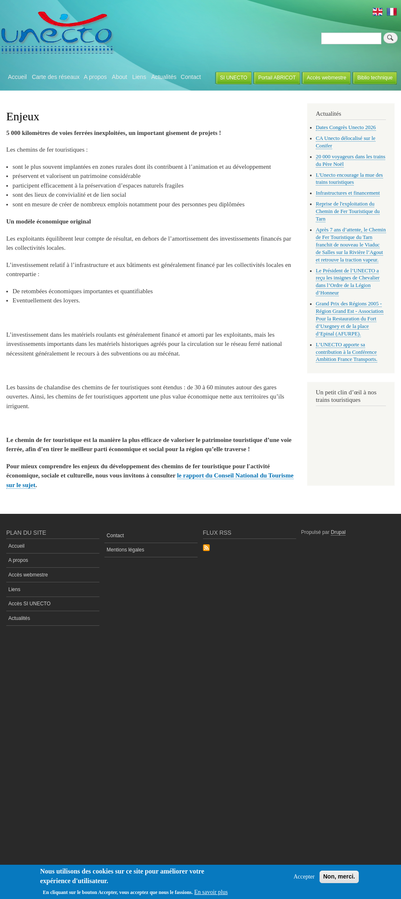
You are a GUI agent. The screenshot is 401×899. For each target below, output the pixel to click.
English (378, 12)
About (119, 77)
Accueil (17, 77)
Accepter (304, 877)
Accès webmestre (326, 78)
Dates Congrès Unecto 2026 (346, 127)
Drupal (338, 532)
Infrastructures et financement (348, 193)
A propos (95, 77)
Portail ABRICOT (277, 78)
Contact (191, 77)
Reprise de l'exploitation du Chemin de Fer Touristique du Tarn (348, 211)
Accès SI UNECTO (29, 604)
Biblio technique (375, 78)
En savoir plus (211, 892)
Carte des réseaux (55, 77)
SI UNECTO (233, 78)
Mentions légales (125, 550)
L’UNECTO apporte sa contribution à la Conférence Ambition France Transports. (346, 352)
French (392, 12)
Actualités (164, 77)
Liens (139, 77)
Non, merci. (339, 876)
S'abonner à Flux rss (206, 548)
